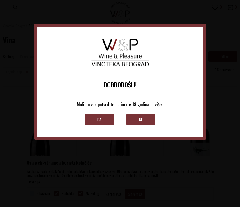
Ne (141, 119)
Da (99, 119)
